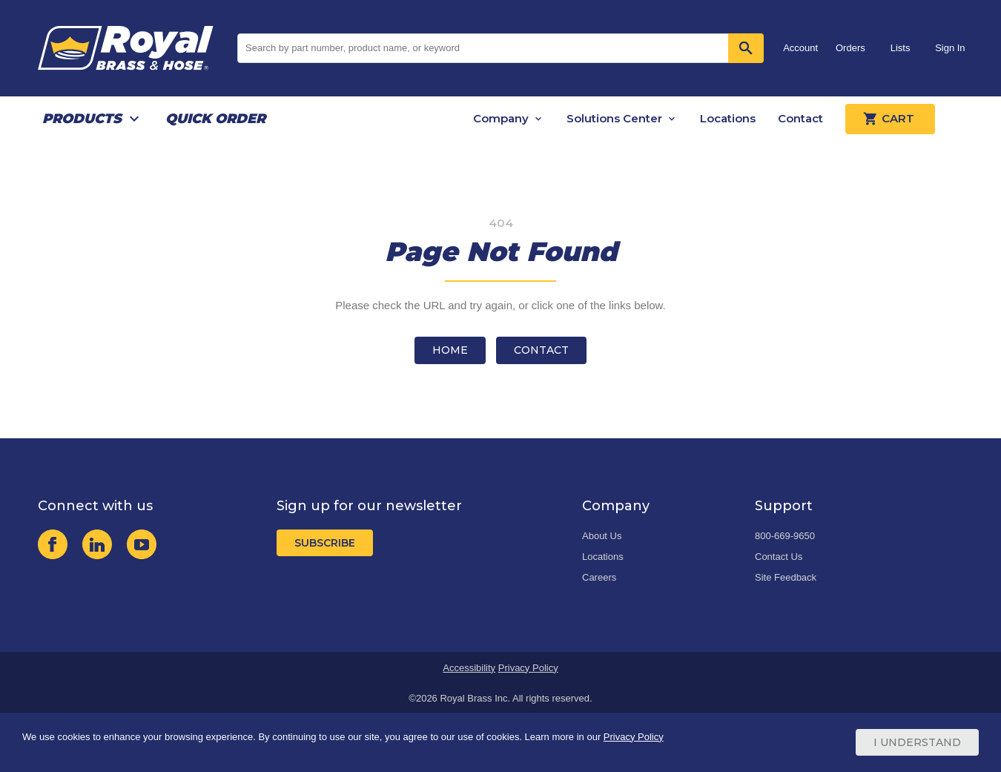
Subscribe (324, 543)
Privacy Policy (528, 667)
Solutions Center (614, 118)
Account (800, 47)
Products (82, 118)
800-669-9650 (785, 535)
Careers (599, 577)
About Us (601, 535)
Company (501, 118)
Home (450, 350)
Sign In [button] (950, 47)
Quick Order (215, 118)
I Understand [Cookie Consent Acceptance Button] (917, 742)
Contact (800, 118)
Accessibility (469, 667)
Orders (850, 47)
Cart (890, 118)
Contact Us (778, 556)
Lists (901, 47)
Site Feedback (785, 577)
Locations (728, 118)
